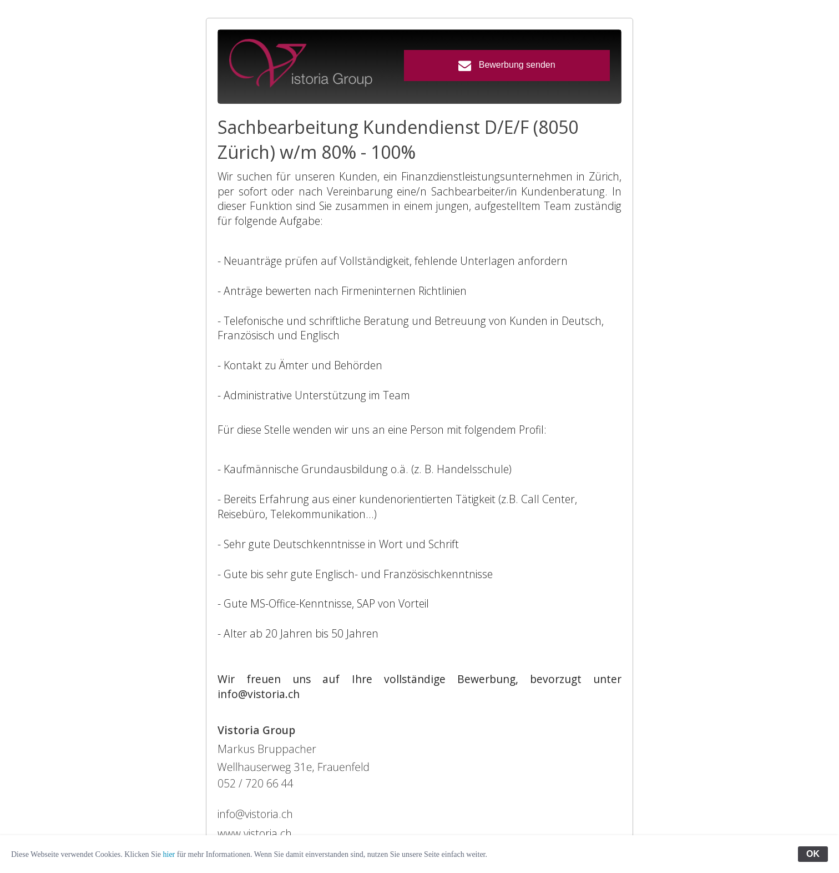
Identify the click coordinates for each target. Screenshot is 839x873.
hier (169, 854)
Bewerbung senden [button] (506, 65)
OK (813, 854)
